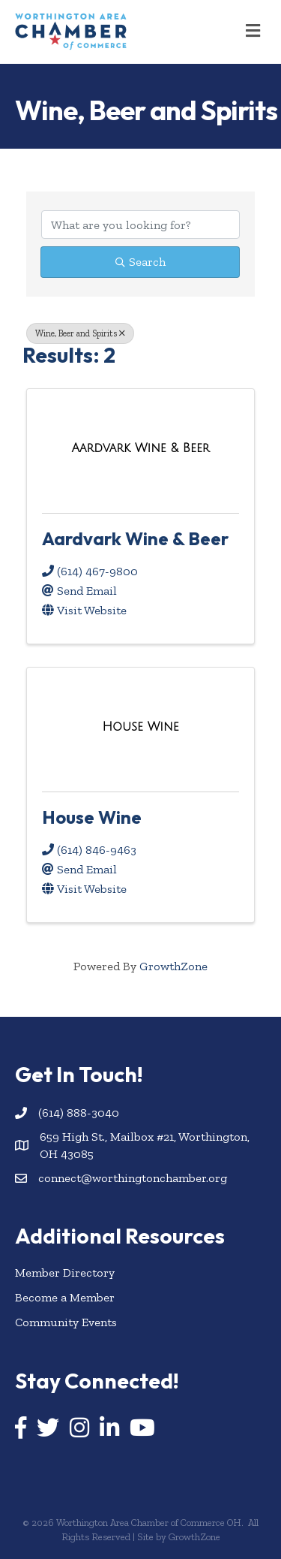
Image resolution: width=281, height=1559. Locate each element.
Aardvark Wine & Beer (135, 538)
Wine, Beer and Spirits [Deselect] (80, 333)
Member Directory (65, 1272)
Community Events (66, 1322)
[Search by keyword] (140, 224)
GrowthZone (173, 966)
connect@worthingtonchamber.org (132, 1178)
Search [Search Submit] (140, 262)
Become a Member (65, 1297)
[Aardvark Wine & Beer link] (140, 448)
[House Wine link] (140, 726)
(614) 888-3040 (78, 1112)
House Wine (92, 817)
